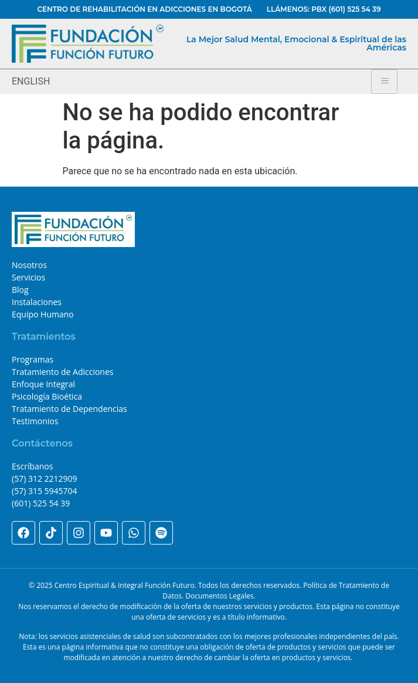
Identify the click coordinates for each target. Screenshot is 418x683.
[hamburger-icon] (384, 81)
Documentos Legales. (220, 596)
